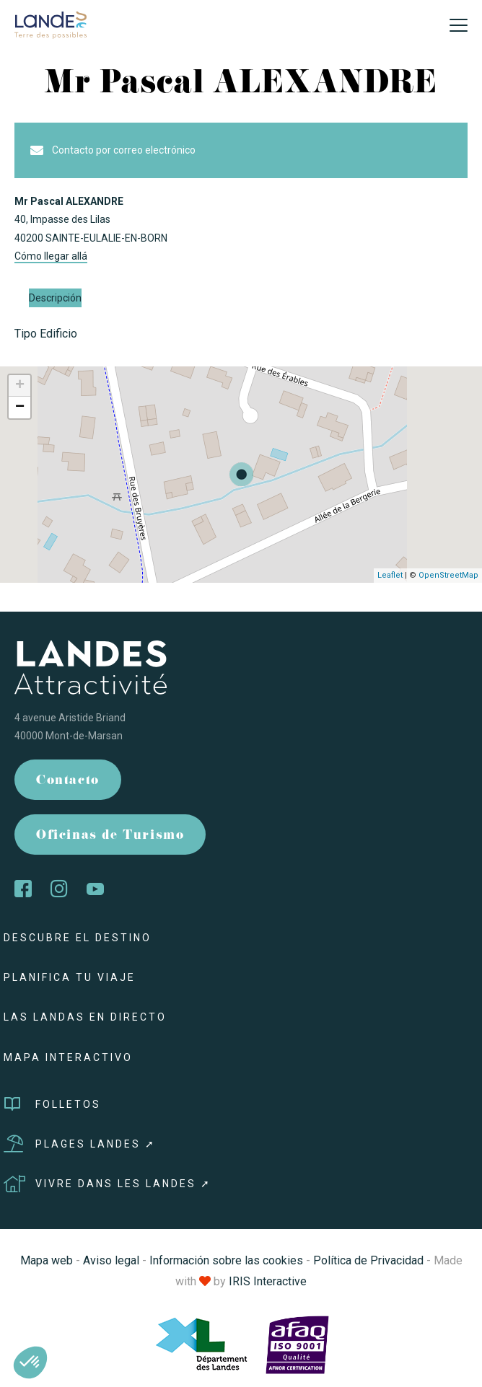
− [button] (20, 407)
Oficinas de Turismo (110, 836)
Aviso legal (111, 1260)
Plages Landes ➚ (80, 1144)
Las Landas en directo (85, 1017)
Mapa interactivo (68, 1057)
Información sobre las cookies (226, 1260)
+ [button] (20, 386)
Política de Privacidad (368, 1260)
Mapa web (46, 1260)
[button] (30, 1362)
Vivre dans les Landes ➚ (107, 1183)
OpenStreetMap (448, 575)
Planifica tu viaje (70, 977)
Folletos (52, 1104)
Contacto (68, 781)
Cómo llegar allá (50, 256)
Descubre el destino (78, 937)
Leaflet (390, 575)
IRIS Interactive (268, 1281)
